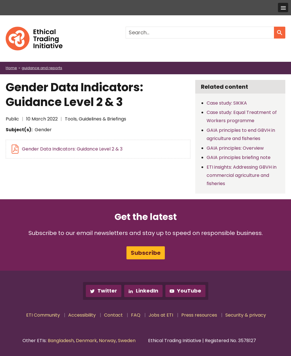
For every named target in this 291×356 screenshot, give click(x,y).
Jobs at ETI (161, 315)
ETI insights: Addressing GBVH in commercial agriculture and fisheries (242, 175)
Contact (113, 315)
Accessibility (82, 315)
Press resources (199, 315)
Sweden (127, 340)
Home (11, 68)
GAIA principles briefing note (239, 157)
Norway (107, 340)
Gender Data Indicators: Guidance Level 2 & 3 (72, 149)
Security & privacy (245, 315)
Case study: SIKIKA (227, 103)
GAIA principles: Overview (235, 148)
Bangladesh (61, 340)
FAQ (135, 315)
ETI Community (43, 315)
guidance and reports (42, 68)
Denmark (86, 340)
